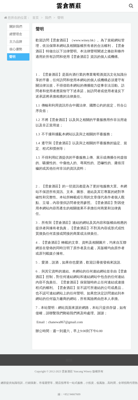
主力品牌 (15, 41)
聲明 (60, 17)
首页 (35, 17)
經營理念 (15, 34)
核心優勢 (15, 49)
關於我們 (15, 26)
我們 (48, 17)
